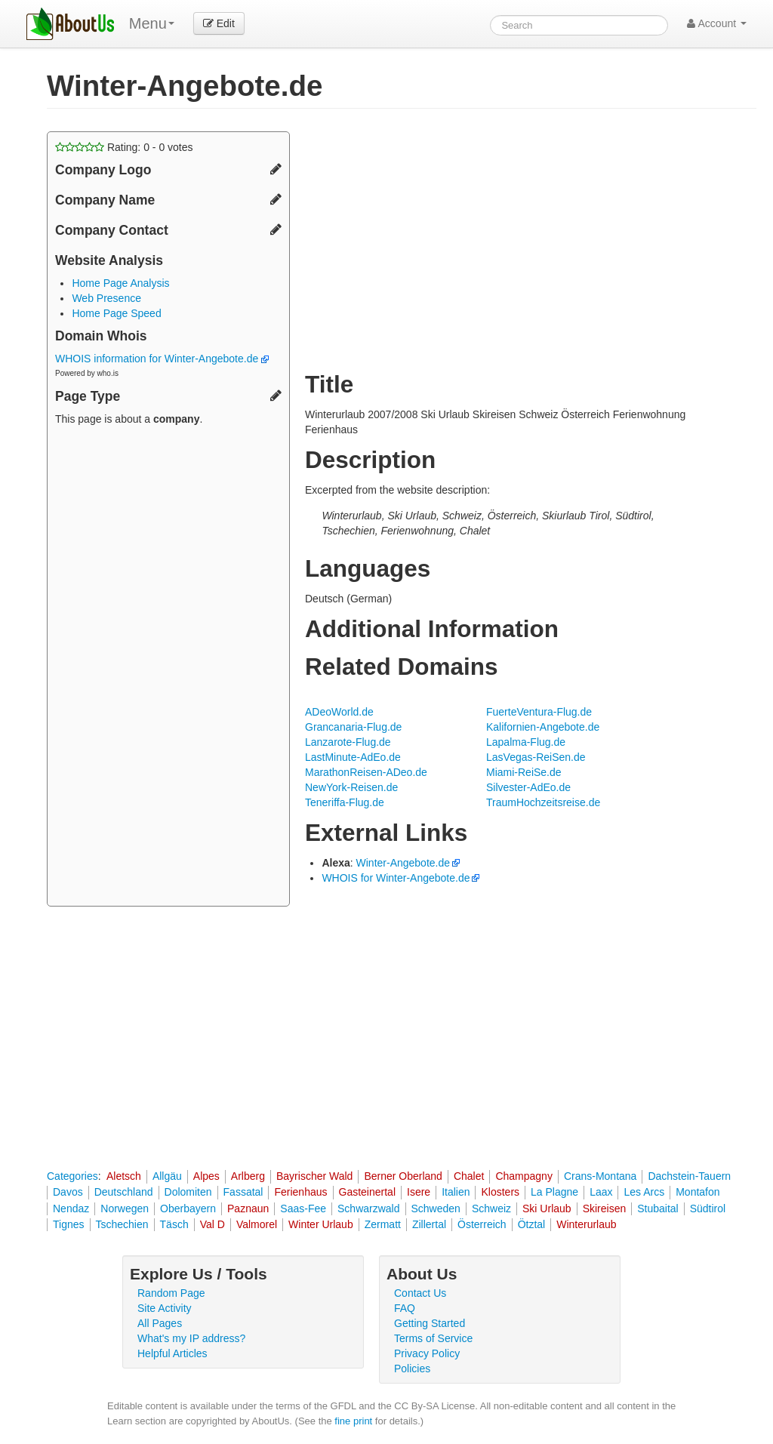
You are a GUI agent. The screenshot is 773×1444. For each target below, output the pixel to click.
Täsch (174, 1224)
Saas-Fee (303, 1208)
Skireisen (605, 1208)
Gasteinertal (367, 1192)
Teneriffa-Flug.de (344, 802)
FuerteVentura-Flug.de (539, 712)
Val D (212, 1224)
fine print (353, 1421)
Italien (456, 1192)
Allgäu (167, 1176)
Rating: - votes (124, 147)
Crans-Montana (600, 1176)
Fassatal (243, 1192)
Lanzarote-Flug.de (348, 742)
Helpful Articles (172, 1353)
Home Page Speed (116, 313)
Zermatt (383, 1224)
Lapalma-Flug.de (525, 742)
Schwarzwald (368, 1208)
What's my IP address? (191, 1338)
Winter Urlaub (320, 1224)
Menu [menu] (151, 23)
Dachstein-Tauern (689, 1176)
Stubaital (657, 1208)
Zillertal (429, 1224)
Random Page (171, 1293)
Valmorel (256, 1224)
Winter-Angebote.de (403, 863)
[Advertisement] (168, 668)
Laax (601, 1192)
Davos (68, 1192)
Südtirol (707, 1208)
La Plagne (554, 1192)
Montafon (697, 1192)
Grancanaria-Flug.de (353, 727)
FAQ (404, 1308)
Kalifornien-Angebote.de (542, 727)
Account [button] (717, 23)
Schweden (435, 1208)
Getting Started (429, 1323)
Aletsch (123, 1176)
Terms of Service (433, 1338)
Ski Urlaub (546, 1208)
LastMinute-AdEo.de (353, 757)
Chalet (469, 1176)
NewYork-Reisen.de (351, 787)
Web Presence (106, 298)
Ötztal (532, 1224)
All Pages (159, 1323)
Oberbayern (188, 1208)
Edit (219, 23)
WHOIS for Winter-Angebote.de (396, 878)
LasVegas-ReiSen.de (536, 757)
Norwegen (124, 1208)
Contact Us (420, 1293)
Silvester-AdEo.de (528, 787)
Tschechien (122, 1224)
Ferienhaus (300, 1192)
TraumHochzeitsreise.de (543, 802)
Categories (72, 1176)
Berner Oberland (403, 1176)
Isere (418, 1192)
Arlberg (248, 1176)
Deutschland (123, 1192)
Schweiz (491, 1208)
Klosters (500, 1192)
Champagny (524, 1176)
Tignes (69, 1224)
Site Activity (164, 1308)
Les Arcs (644, 1192)
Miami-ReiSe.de (524, 772)
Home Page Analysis (120, 283)
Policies (412, 1368)
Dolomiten (188, 1192)
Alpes (206, 1176)
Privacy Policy (427, 1353)
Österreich (482, 1224)
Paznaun (248, 1208)
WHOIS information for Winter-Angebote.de (162, 359)
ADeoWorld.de (339, 712)
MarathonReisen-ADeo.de (366, 772)
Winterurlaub (586, 1224)
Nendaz (71, 1208)
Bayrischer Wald (314, 1176)
